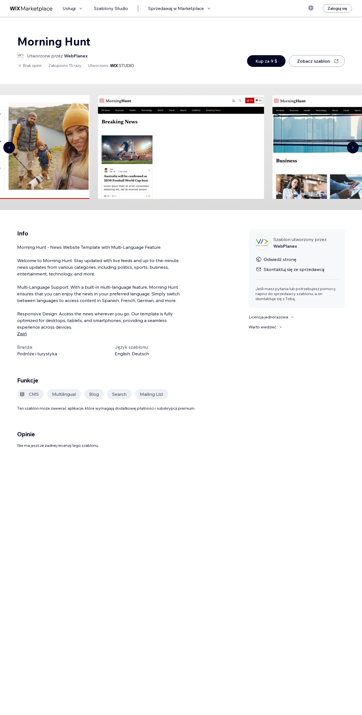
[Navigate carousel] (9, 147)
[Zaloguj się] (337, 8)
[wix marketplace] (31, 8)
